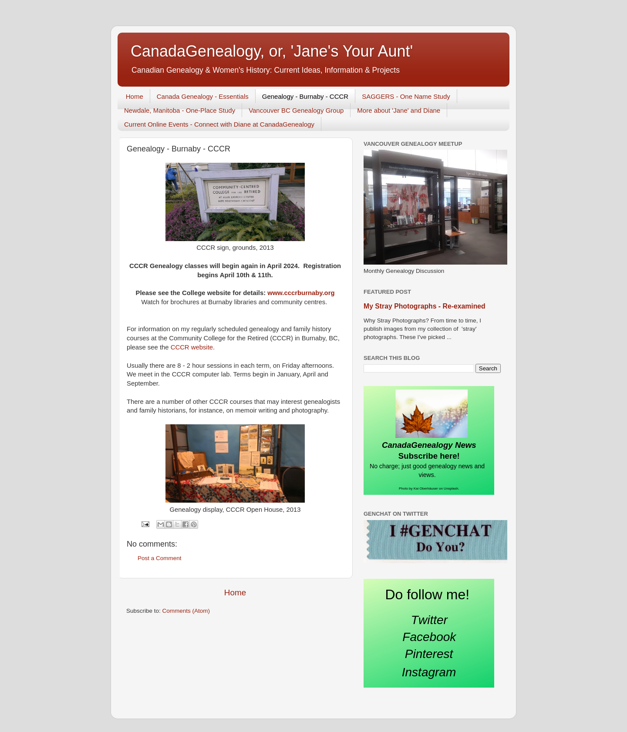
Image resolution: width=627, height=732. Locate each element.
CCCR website (192, 347)
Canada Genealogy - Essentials (203, 96)
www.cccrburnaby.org (300, 292)
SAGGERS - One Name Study (406, 96)
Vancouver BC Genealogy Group (296, 110)
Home (134, 96)
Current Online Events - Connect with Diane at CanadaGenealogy (219, 124)
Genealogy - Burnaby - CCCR (305, 96)
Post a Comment (160, 558)
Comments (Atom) (186, 611)
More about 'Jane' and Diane (398, 110)
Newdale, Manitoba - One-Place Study (179, 110)
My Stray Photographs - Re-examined (424, 306)
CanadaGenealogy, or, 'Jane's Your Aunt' (272, 51)
